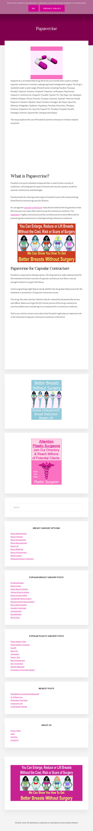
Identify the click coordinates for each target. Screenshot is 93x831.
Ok (33, 8)
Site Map (14, 737)
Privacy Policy (16, 731)
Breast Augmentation (19, 534)
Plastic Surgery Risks (18, 642)
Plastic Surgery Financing (20, 645)
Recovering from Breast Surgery (23, 602)
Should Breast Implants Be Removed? (25, 694)
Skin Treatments (17, 664)
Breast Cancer (16, 586)
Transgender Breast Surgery (21, 599)
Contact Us (15, 740)
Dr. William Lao (16, 697)
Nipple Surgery (16, 556)
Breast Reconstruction (19, 543)
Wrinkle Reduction (17, 667)
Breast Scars (15, 617)
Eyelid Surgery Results (19, 707)
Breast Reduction (17, 549)
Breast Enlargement (18, 540)
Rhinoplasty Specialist (19, 700)
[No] (90, 7)
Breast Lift (14, 546)
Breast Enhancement (19, 552)
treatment (15, 215)
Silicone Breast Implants (20, 592)
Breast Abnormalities (19, 605)
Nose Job (14, 651)
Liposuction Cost (17, 703)
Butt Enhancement (18, 660)
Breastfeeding (16, 614)
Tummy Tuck (15, 657)
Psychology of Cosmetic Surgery (23, 670)
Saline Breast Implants (19, 589)
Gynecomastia (16, 611)
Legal (13, 734)
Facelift (13, 648)
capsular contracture (33, 208)
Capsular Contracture (18, 608)
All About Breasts (17, 583)
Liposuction (15, 654)
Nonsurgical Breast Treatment (22, 559)
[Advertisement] (46, 149)
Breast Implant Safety (19, 595)
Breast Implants (17, 537)
